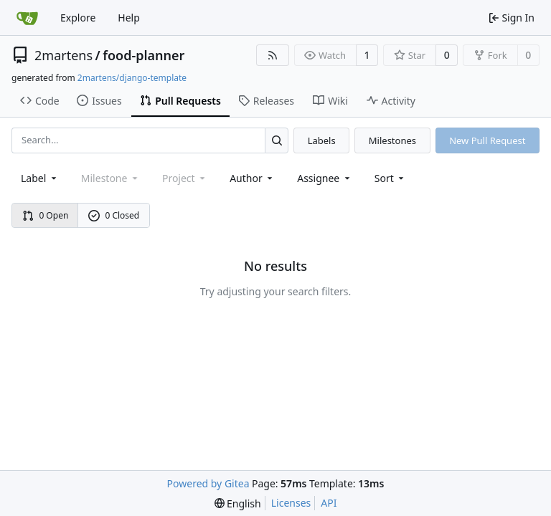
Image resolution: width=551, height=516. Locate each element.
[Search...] (276, 140)
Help (129, 17)
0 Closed (114, 215)
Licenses (291, 503)
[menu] (390, 178)
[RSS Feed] (272, 55)
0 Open (45, 215)
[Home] (27, 18)
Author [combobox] (252, 178)
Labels (322, 140)
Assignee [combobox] (324, 178)
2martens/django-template (132, 78)
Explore (77, 17)
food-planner (143, 55)
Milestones (392, 140)
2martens (63, 55)
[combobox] (39, 178)
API (328, 503)
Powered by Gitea (208, 483)
